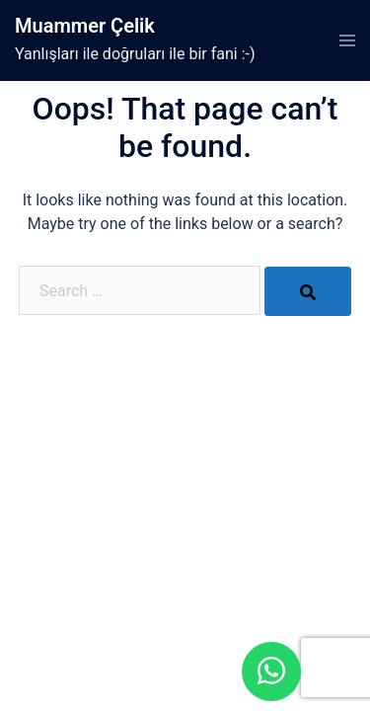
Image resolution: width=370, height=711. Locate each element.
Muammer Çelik (85, 26)
